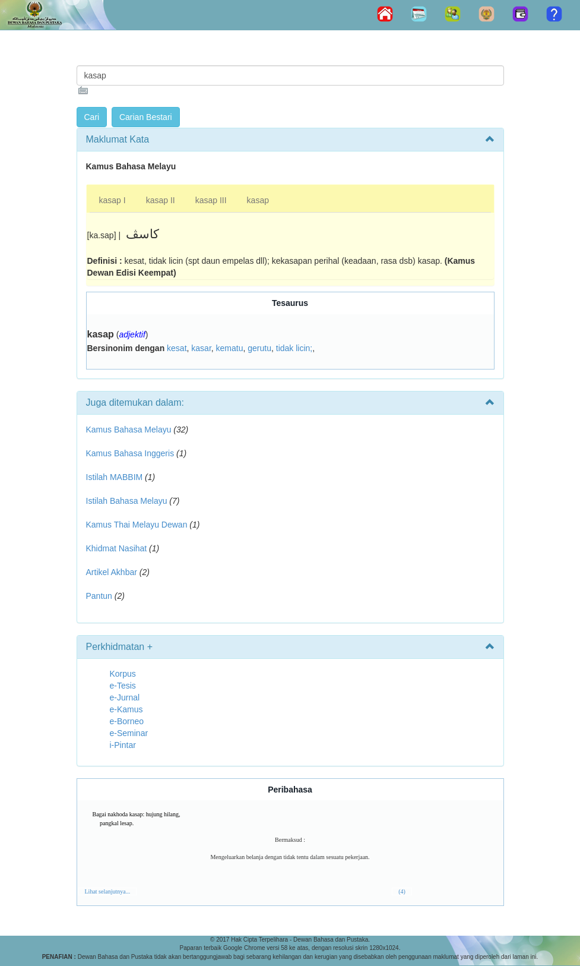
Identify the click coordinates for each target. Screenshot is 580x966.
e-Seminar (129, 733)
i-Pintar (123, 745)
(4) (401, 891)
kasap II (160, 200)
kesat (176, 348)
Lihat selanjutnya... (108, 891)
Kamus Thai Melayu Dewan (137, 524)
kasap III (211, 200)
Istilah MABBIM (114, 477)
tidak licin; (294, 348)
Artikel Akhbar (111, 572)
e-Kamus (126, 709)
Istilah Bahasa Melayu (126, 501)
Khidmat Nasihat (116, 548)
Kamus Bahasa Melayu (130, 429)
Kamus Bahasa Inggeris (130, 453)
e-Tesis (123, 685)
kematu (229, 348)
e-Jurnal (125, 697)
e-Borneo (127, 721)
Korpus (123, 673)
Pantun (99, 596)
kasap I (112, 200)
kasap (258, 200)
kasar (201, 348)
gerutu (259, 348)
